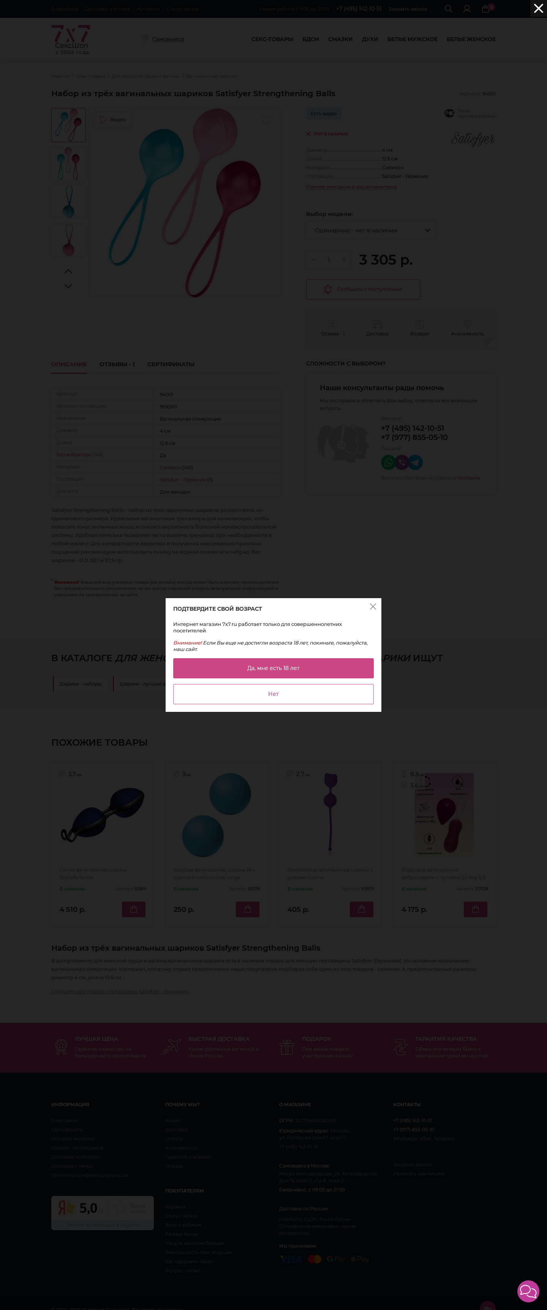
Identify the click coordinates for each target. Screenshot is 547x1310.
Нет (273, 694)
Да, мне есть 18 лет (273, 668)
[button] (528, 1291)
